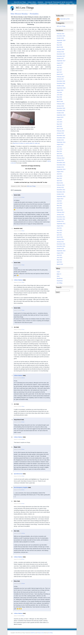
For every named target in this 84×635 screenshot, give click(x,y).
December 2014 (61, 135)
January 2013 (60, 187)
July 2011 (59, 228)
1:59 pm (22, 406)
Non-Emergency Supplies (21, 487)
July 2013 (59, 173)
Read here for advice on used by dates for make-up (26, 143)
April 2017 (59, 72)
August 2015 (60, 117)
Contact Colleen (32, 2)
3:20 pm (22, 449)
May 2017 (59, 70)
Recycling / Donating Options (43, 5)
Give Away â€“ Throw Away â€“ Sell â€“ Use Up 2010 (58, 2)
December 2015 (61, 108)
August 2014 (60, 144)
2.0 (59, 274)
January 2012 (60, 214)
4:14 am (22, 503)
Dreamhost (59, 280)
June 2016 (59, 94)
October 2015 (60, 112)
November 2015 (61, 110)
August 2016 (60, 90)
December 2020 (61, 36)
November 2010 (61, 246)
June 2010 (59, 257)
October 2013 (60, 167)
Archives (62, 4)
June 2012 (59, 203)
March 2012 (60, 210)
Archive (70, 5)
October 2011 (60, 221)
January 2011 (60, 241)
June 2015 (59, 121)
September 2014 (61, 142)
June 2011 (59, 230)
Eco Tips (64, 5)
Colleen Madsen (18, 280)
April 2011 (59, 235)
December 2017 (61, 54)
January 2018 (60, 51)
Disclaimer (40, 2)
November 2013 (61, 164)
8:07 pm (22, 559)
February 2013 (60, 185)
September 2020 (61, 40)
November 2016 (61, 83)
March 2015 (60, 128)
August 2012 (60, 198)
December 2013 (61, 162)
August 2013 (60, 171)
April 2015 (59, 126)
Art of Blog (59, 283)
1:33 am (22, 476)
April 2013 (59, 180)
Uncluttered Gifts (42, 4)
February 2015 (60, 130)
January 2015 (60, 133)
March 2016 (60, 101)
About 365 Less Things (20, 2)
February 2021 (60, 33)
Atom (58, 276)
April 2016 (59, 99)
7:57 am (22, 329)
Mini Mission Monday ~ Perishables (25, 14)
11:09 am (23, 533)
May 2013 (59, 178)
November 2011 (61, 219)
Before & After (56, 5)
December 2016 (61, 81)
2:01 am (22, 489)
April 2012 (59, 207)
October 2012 (60, 194)
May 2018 (59, 45)
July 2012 (59, 201)
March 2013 (60, 183)
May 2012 (59, 205)
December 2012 (61, 189)
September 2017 (61, 60)
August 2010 (60, 253)
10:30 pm (23, 583)
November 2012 (61, 192)
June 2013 (59, 176)
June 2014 (59, 149)
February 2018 (60, 49)
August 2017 (60, 63)
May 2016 (59, 97)
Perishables (33, 4)
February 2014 (60, 158)
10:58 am (23, 377)
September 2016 (61, 88)
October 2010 (60, 248)
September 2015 (61, 115)
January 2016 (60, 106)
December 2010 (61, 244)
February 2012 (60, 212)
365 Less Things (24, 7)
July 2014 (59, 146)
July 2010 (59, 255)
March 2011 (60, 237)
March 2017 (60, 74)
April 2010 (59, 262)
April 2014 (59, 153)
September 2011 (61, 223)
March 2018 (60, 47)
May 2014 (59, 151)
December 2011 (61, 216)
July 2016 (59, 92)
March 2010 (60, 264)
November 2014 (61, 137)
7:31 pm (22, 310)
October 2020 (60, 38)
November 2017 (61, 56)
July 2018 (59, 42)
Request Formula (53, 4)
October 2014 (60, 140)
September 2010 (61, 250)
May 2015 (59, 124)
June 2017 (59, 67)
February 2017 (60, 76)
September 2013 (61, 169)
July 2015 (59, 119)
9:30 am (22, 615)
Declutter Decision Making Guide (20, 4)
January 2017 (60, 79)
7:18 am (22, 282)
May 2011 (59, 232)
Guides (68, 4)
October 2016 (60, 85)
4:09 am (22, 230)
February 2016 (60, 103)
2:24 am (22, 197)
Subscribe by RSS (65, 19)
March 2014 (60, 155)
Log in (58, 271)
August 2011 (60, 226)
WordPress (60, 278)
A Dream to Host (40, 632)
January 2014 (60, 160)
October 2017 (60, 58)
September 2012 (61, 196)
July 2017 (59, 65)
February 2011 (60, 239)
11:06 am (23, 439)
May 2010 (59, 259)
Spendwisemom (18, 473)
